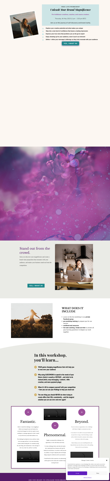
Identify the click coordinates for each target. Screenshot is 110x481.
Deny (97, 473)
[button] (107, 460)
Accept (77, 473)
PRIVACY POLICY (88, 477)
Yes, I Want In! (70, 43)
